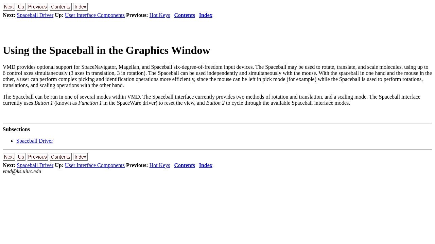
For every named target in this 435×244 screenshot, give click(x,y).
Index (205, 15)
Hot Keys (160, 15)
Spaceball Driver (35, 15)
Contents (184, 15)
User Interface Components (95, 15)
